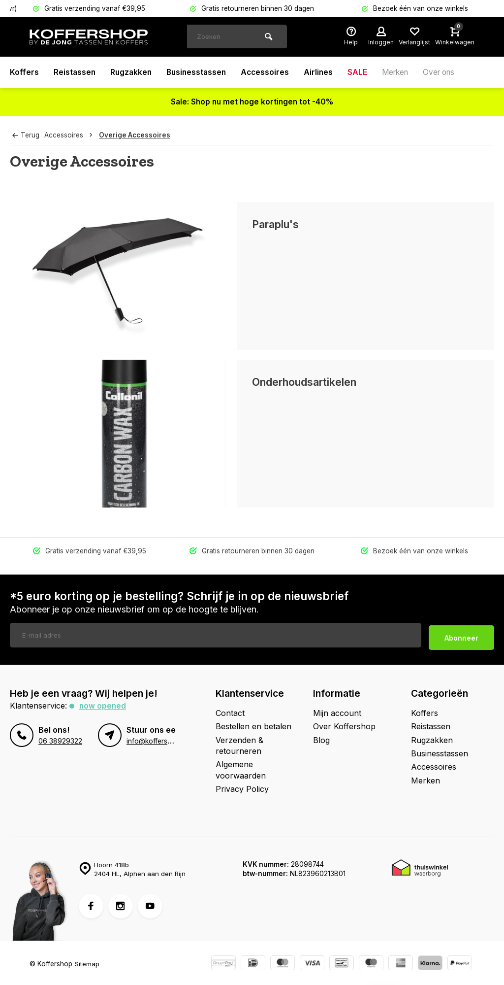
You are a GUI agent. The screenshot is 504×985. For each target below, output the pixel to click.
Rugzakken (132, 72)
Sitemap (87, 961)
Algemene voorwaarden (241, 767)
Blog (321, 738)
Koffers (24, 72)
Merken (402, 72)
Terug (25, 135)
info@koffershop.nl (156, 739)
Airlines (324, 72)
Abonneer (461, 635)
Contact (230, 710)
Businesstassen (200, 72)
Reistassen (75, 72)
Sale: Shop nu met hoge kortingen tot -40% (252, 102)
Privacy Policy (242, 786)
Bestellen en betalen (253, 724)
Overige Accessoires (136, 135)
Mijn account (337, 710)
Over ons (449, 72)
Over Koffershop (344, 724)
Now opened (103, 703)
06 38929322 (60, 739)
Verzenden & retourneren (239, 743)
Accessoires (270, 72)
